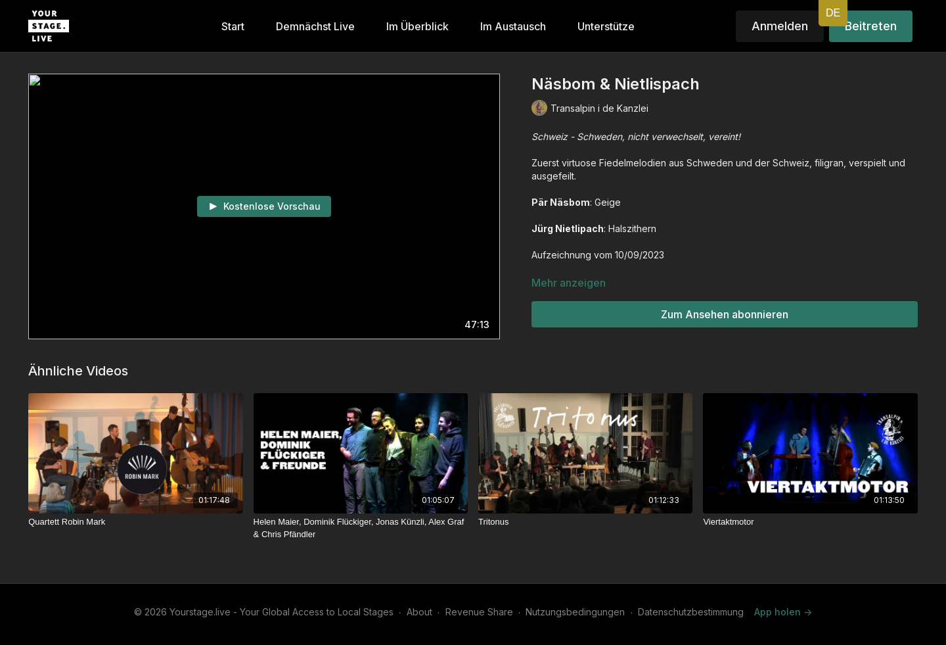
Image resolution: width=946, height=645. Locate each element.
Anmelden (780, 26)
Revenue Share (479, 611)
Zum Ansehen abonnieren (724, 314)
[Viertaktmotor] (810, 522)
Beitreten (871, 26)
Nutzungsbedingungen (575, 611)
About (419, 611)
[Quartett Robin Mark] (135, 522)
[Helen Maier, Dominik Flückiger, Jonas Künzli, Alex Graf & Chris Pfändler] (361, 528)
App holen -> (783, 611)
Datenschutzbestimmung (691, 611)
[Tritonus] (585, 522)
